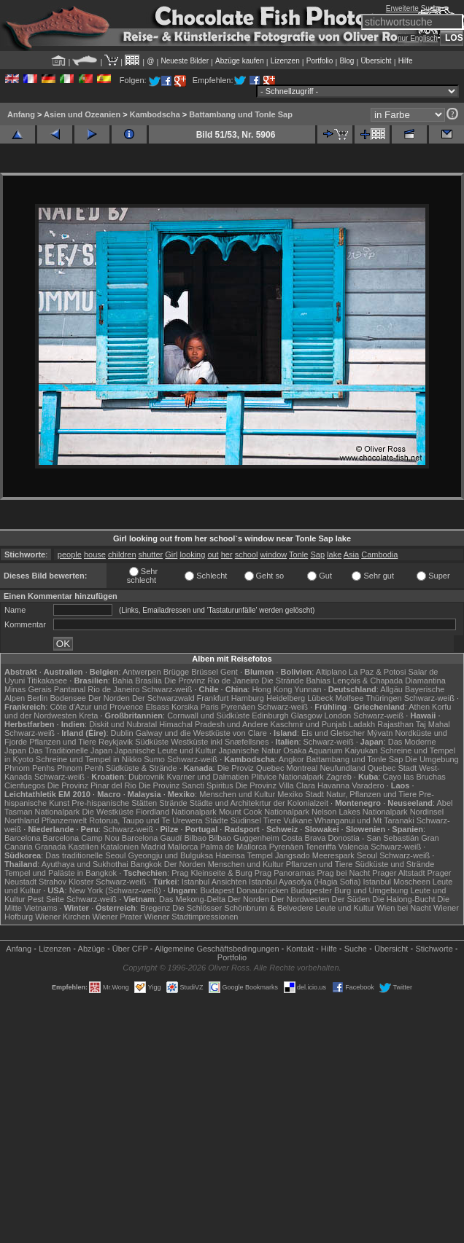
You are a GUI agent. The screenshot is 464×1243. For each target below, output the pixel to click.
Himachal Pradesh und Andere (213, 724)
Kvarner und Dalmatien (208, 776)
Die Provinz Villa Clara (275, 785)
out (212, 554)
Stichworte (433, 948)
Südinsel (246, 820)
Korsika (184, 706)
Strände (173, 803)
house (95, 554)
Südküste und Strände (394, 864)
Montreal (302, 768)
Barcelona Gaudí (152, 838)
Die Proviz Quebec (251, 768)
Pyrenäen (238, 706)
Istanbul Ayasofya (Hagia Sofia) (304, 881)
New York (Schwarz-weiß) (115, 890)
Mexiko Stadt (300, 794)
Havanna (333, 785)
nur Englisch (418, 38)
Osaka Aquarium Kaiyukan (330, 750)
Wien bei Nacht (403, 907)
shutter (151, 554)
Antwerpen (142, 671)
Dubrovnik (146, 776)
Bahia (122, 680)
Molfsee (350, 698)
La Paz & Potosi (377, 671)
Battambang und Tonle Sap (241, 114)
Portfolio (319, 61)
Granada (50, 846)
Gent (229, 671)
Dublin (122, 733)
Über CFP (130, 948)
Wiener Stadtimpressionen (191, 916)
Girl (171, 554)
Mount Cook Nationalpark (264, 811)
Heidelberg (285, 698)
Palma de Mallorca (234, 846)
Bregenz (155, 907)
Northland (21, 820)
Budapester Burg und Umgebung (350, 890)
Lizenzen (285, 61)
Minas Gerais (28, 689)
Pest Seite (46, 899)
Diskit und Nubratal (123, 724)
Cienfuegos (24, 785)
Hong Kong (272, 689)
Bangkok (146, 864)
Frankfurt (213, 698)
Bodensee (68, 698)
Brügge (176, 671)
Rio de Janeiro (113, 689)
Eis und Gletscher (333, 733)
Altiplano (331, 671)
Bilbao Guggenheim (244, 838)
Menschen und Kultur (237, 794)
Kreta (88, 715)
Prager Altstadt (398, 872)
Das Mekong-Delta (192, 899)
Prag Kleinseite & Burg (211, 872)
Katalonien (120, 846)
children (122, 554)
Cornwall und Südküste (208, 715)
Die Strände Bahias (295, 680)
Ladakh (362, 724)
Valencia (353, 846)
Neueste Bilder (185, 61)
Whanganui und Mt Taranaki (364, 820)
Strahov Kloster (66, 881)
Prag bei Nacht (343, 872)
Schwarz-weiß (167, 689)
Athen (419, 706)
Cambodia (379, 554)
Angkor (291, 759)
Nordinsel (427, 811)
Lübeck (320, 698)
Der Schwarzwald (163, 698)
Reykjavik (115, 741)
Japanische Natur (250, 750)
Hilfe (405, 61)
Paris (210, 706)
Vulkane (297, 820)
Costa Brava (304, 838)
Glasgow (306, 715)
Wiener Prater (117, 916)
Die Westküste (108, 811)
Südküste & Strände (141, 768)
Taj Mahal (433, 724)
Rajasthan (395, 724)
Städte (216, 820)
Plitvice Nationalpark (287, 776)
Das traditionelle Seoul (85, 855)
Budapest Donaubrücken (244, 890)
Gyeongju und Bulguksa (170, 855)
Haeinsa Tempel (244, 855)
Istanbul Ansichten (214, 881)
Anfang (21, 114)
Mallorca (183, 846)
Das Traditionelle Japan (70, 750)
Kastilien (83, 846)
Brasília (148, 680)
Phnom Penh (80, 768)
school (246, 554)
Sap (317, 554)
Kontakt (300, 948)
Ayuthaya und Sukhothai (85, 864)
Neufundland (342, 768)
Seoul (367, 855)
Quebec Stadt (392, 768)
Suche (355, 948)
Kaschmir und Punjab (308, 724)
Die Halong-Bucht (403, 899)
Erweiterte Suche (413, 8)
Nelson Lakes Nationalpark (359, 811)
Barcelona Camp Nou (81, 838)
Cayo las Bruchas (414, 776)
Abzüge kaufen (239, 61)
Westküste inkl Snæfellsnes (219, 741)
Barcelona (22, 838)
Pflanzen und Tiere (62, 741)
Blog (346, 61)
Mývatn (380, 733)
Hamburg (247, 698)
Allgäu (391, 689)
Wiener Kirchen (62, 916)
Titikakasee (47, 680)
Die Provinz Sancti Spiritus (186, 785)
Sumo (154, 759)
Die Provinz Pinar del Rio (91, 785)
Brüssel (204, 671)
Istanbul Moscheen (396, 881)
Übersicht (375, 61)
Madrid (153, 846)
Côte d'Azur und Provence (96, 706)
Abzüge (91, 948)
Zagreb (339, 776)
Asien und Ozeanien (82, 114)
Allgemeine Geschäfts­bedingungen (217, 948)
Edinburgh (270, 715)
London (337, 715)
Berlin (37, 698)
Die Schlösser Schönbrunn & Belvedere (242, 907)
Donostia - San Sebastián (373, 838)
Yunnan (307, 689)
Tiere (272, 820)
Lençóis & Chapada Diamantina (389, 680)
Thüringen (384, 698)
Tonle (298, 554)
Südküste (152, 741)
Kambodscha (155, 114)
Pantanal (69, 689)
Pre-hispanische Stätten (114, 803)
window (273, 554)
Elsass (157, 706)
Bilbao (195, 838)
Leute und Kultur (345, 907)
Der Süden (351, 899)
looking (192, 554)
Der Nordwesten (300, 899)
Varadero (368, 785)
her (227, 554)
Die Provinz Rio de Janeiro (211, 680)
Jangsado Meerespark (315, 855)
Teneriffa (321, 846)
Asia (351, 554)
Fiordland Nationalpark (176, 811)
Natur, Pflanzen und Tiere (371, 794)
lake (334, 554)
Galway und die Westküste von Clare (201, 733)
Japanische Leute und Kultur (165, 750)
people (70, 554)
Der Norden (109, 698)
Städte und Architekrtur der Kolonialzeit (259, 803)
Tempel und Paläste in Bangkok (60, 872)
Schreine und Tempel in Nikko (89, 759)
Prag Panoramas (285, 872)
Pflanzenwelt (64, 820)
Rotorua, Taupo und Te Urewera (146, 820)
